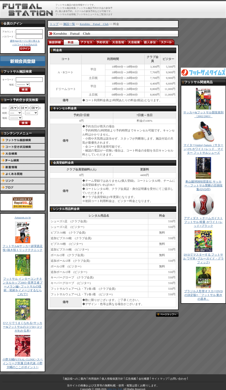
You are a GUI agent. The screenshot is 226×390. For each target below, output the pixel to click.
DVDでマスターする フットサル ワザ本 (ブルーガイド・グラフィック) (203, 258)
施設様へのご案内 (75, 378)
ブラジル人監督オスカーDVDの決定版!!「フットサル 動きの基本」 (203, 295)
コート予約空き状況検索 (22, 147)
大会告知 (119, 42)
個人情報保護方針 (112, 378)
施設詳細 (55, 42)
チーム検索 (22, 160)
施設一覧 (69, 24)
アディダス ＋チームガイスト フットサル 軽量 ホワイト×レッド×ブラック (203, 222)
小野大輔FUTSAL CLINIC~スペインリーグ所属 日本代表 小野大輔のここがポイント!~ (22, 363)
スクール (166, 42)
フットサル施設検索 (22, 140)
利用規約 (93, 378)
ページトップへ (167, 314)
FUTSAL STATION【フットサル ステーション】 (27, 9)
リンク (22, 180)
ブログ (22, 187)
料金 (71, 42)
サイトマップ (160, 378)
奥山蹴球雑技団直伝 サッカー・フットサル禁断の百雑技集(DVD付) (203, 185)
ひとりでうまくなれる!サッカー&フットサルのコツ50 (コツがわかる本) (22, 326)
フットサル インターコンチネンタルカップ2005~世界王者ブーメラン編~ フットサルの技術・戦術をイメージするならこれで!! (22, 286)
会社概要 (144, 378)
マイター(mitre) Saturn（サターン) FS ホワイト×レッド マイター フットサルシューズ (203, 149)
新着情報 (22, 167)
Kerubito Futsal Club (94, 24)
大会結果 (134, 42)
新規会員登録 (22, 61)
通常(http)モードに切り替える (25, 41)
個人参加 (150, 42)
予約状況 (103, 42)
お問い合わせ (178, 378)
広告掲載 (130, 378)
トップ (54, 24)
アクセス (87, 42)
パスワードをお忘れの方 (24, 44)
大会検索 (22, 153)
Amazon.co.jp (22, 217)
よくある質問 (22, 174)
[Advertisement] (203, 42)
